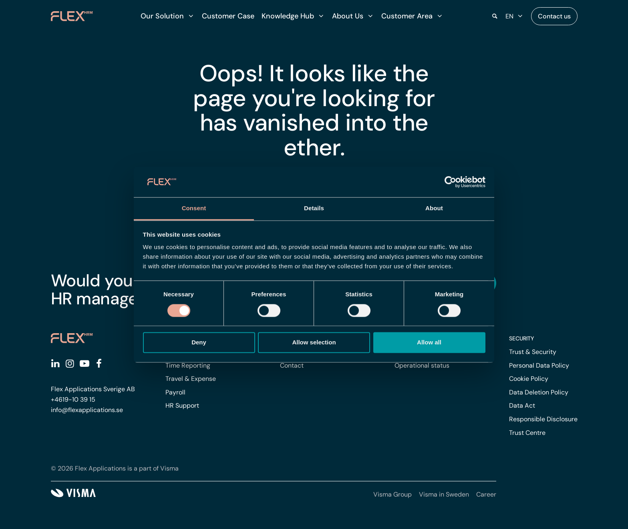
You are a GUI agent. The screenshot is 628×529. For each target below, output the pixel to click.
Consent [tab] (194, 208)
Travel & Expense (190, 378)
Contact (292, 365)
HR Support (182, 405)
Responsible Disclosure (543, 419)
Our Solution (162, 16)
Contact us (554, 16)
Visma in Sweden (444, 494)
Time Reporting (187, 365)
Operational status (422, 365)
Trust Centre (527, 432)
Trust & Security (532, 352)
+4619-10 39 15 (73, 399)
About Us (347, 16)
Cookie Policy (528, 378)
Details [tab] (314, 208)
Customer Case (228, 16)
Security (521, 338)
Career (486, 494)
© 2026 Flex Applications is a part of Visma (115, 468)
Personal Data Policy (539, 365)
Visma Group (392, 494)
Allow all (429, 342)
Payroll (175, 392)
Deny (198, 342)
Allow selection (314, 342)
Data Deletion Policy (538, 392)
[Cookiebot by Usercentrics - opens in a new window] (450, 182)
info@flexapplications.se (87, 410)
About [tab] (434, 208)
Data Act (522, 405)
